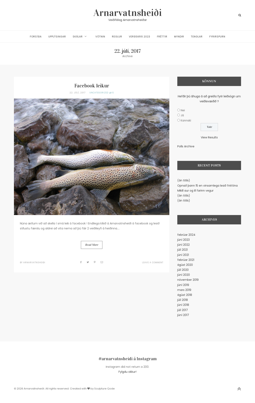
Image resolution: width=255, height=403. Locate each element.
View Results (209, 137)
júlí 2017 (182, 310)
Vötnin (100, 36)
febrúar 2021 (185, 260)
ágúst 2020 (185, 265)
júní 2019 (183, 285)
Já (182, 115)
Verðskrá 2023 (139, 36)
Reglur (117, 36)
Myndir (179, 36)
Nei (183, 110)
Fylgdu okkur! (127, 372)
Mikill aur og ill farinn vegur (195, 191)
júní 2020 (183, 275)
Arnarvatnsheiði (127, 13)
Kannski (186, 120)
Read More (91, 244)
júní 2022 (183, 245)
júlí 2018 (182, 300)
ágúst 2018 (184, 295)
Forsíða (36, 36)
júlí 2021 (182, 250)
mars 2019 (184, 290)
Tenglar (197, 36)
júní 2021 (183, 255)
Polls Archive (185, 146)
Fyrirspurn (217, 36)
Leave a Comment (152, 262)
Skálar (78, 36)
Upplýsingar (57, 36)
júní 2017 (183, 315)
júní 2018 (183, 305)
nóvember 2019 (188, 280)
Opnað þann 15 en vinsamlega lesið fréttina (207, 186)
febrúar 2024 (186, 235)
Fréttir (162, 36)
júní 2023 (183, 240)
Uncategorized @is (101, 92)
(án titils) (183, 180)
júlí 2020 (183, 270)
